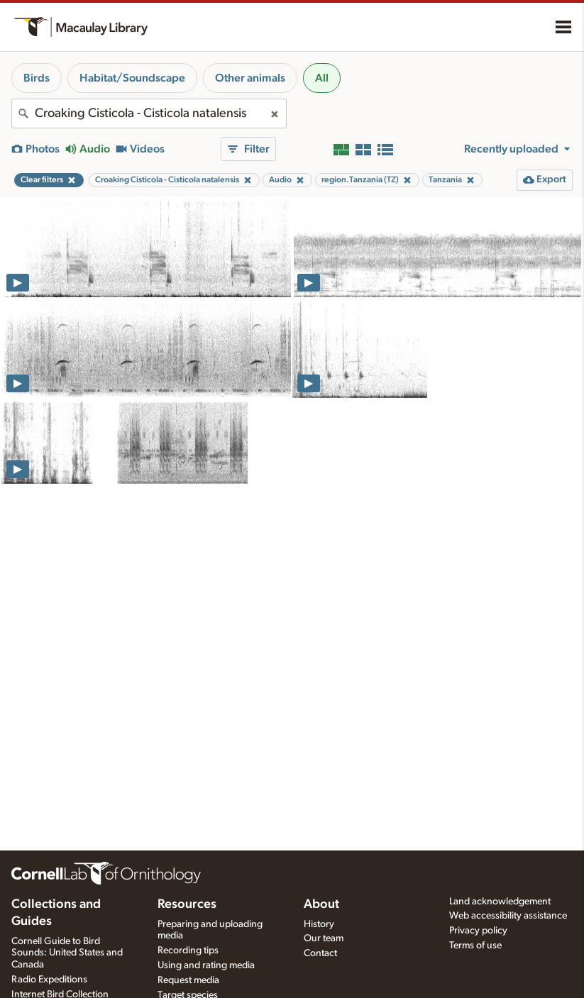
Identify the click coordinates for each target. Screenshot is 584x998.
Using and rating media (206, 965)
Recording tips (188, 950)
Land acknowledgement (500, 901)
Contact (320, 953)
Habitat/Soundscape (132, 78)
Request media (188, 980)
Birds (36, 78)
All (322, 78)
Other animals (250, 78)
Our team (323, 938)
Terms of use (475, 945)
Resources (187, 904)
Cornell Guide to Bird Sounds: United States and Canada (67, 953)
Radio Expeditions (49, 980)
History (319, 924)
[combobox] (149, 113)
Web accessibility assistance (508, 916)
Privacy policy (478, 931)
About (321, 904)
